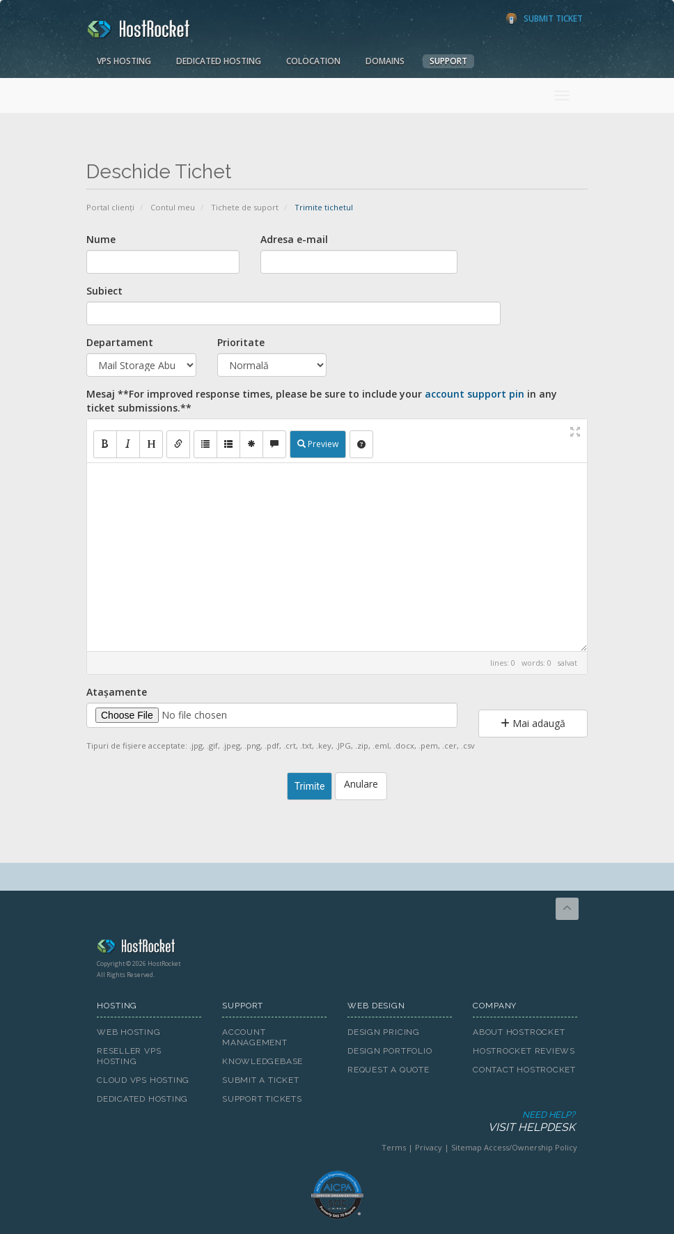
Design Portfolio (389, 1051)
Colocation (313, 61)
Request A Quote (388, 1070)
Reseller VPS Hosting (129, 1056)
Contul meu (172, 207)
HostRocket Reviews (524, 1051)
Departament (119, 342)
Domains (385, 61)
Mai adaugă (533, 723)
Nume (101, 239)
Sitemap (466, 1147)
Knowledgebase (262, 1061)
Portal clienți (110, 207)
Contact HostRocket (524, 1070)
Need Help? (336, 1122)
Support (448, 61)
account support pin (474, 393)
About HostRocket (519, 1032)
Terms (394, 1147)
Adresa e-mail (294, 239)
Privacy (428, 1147)
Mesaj (321, 400)
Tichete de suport (245, 207)
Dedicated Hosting (218, 61)
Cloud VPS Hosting (143, 1080)
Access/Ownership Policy (530, 1147)
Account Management (255, 1037)
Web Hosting (129, 1032)
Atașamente (116, 691)
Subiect (104, 290)
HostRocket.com (337, 948)
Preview (317, 444)
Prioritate (241, 342)
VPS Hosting (124, 61)
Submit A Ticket (260, 1080)
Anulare (361, 783)
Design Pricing (383, 1032)
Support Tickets (262, 1099)
